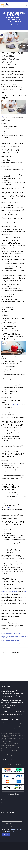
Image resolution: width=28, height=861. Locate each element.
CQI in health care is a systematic (8, 116)
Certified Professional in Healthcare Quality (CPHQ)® (11, 723)
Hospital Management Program (8, 745)
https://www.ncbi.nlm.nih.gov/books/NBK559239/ (12, 633)
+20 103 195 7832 (5, 696)
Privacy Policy (4, 802)
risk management (12, 507)
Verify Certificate (5, 807)
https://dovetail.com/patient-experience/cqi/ (11, 640)
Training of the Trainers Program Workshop (11, 743)
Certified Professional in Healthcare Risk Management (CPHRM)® (10, 730)
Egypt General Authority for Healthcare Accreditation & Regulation (10, 751)
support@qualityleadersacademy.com (14, 1)
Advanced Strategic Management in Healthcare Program (12, 748)
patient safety (19, 496)
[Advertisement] (13, 667)
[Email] (12, 820)
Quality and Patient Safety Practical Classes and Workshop (12, 739)
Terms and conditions (16, 829)
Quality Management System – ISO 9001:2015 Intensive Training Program (12, 754)
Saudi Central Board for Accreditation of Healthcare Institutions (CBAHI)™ (13, 736)
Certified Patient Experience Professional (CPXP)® (12, 733)
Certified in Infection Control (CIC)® (9, 728)
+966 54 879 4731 (5, 707)
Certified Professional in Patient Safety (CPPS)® (12, 726)
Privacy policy (10, 831)
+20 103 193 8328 (15, 696)
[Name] (12, 817)
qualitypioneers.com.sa (6, 708)
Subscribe (6, 834)
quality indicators (17, 404)
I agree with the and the (12, 829)
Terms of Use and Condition (7, 805)
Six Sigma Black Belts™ (6, 741)
